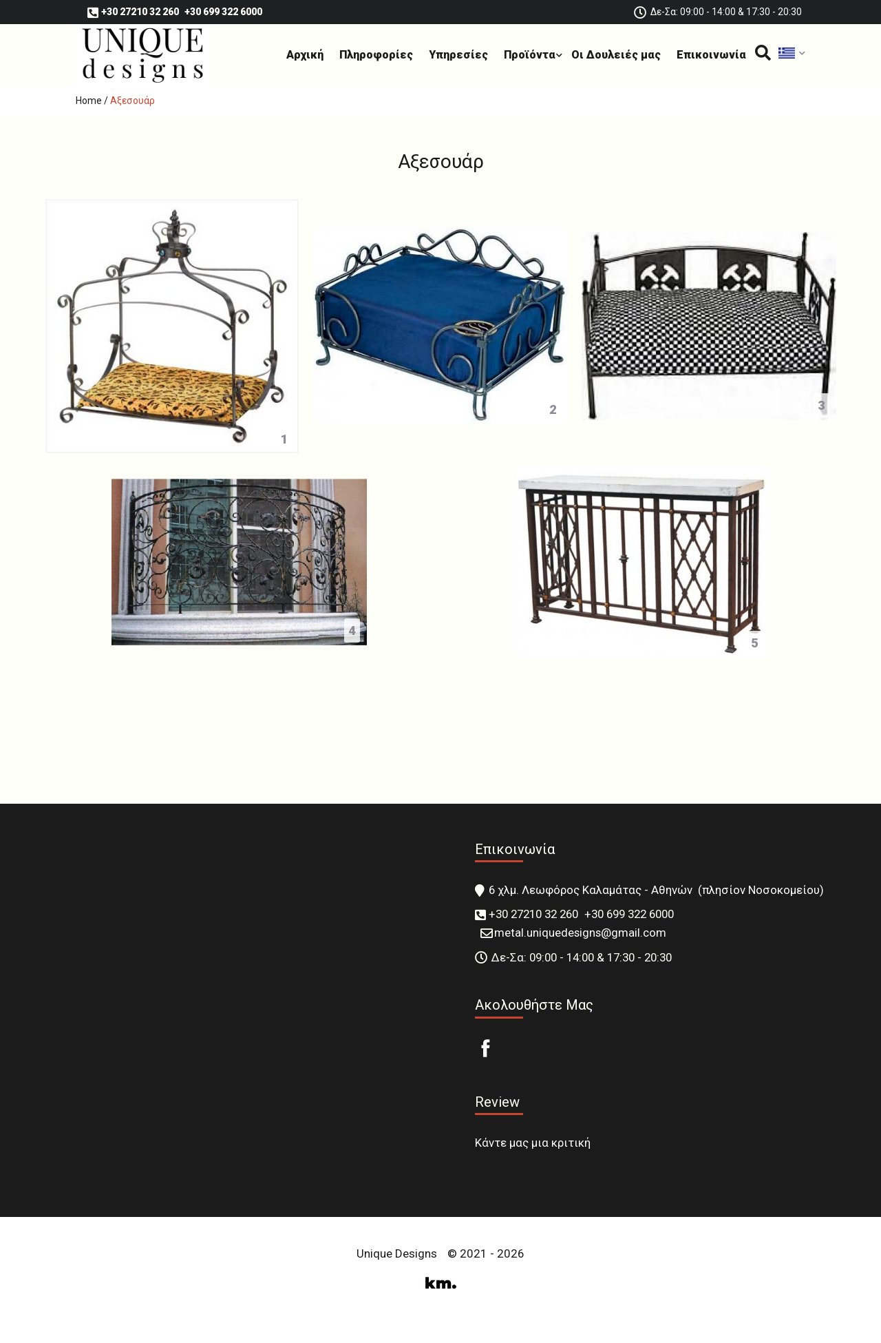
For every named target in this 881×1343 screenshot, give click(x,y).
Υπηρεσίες (458, 54)
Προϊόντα (529, 54)
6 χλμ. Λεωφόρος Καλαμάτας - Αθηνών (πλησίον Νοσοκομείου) (656, 890)
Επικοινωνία (711, 54)
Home (89, 100)
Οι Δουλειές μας (616, 54)
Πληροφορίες (376, 54)
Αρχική (304, 54)
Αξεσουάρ (132, 100)
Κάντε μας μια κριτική (533, 1142)
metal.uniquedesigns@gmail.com (580, 932)
